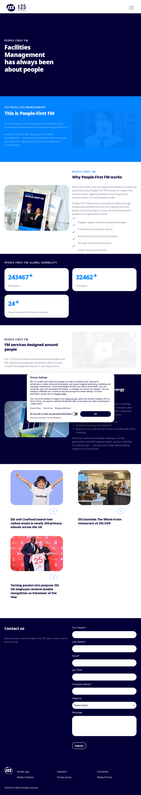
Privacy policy (64, 777)
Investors (62, 771)
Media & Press (104, 777)
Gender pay (23, 771)
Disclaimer (103, 771)
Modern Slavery (25, 777)
